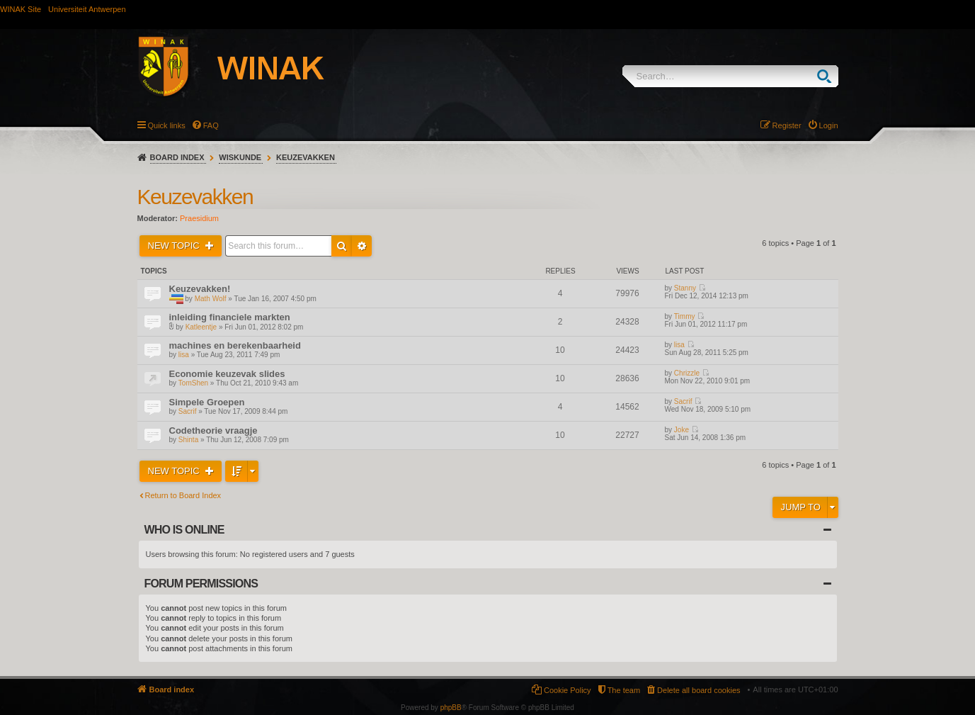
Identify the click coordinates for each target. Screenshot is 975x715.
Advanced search (362, 246)
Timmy (684, 316)
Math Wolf (211, 299)
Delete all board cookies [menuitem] (698, 690)
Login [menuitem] (828, 125)
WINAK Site (20, 9)
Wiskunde (240, 157)
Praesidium (199, 218)
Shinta (188, 440)
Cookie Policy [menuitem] (567, 690)
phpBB (451, 707)
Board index (177, 157)
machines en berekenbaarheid (235, 345)
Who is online (184, 530)
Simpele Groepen (207, 402)
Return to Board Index (183, 495)
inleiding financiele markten (229, 317)
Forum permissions (201, 584)
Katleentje (201, 327)
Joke (681, 430)
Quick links (167, 125)
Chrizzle (687, 373)
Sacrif (187, 411)
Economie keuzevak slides (227, 373)
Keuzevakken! (200, 288)
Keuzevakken (305, 157)
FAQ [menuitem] (211, 125)
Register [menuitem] (787, 125)
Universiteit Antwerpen (86, 9)
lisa (183, 355)
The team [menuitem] (624, 690)
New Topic (175, 245)
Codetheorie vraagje (213, 430)
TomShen (193, 383)
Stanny (685, 288)
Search (827, 76)
